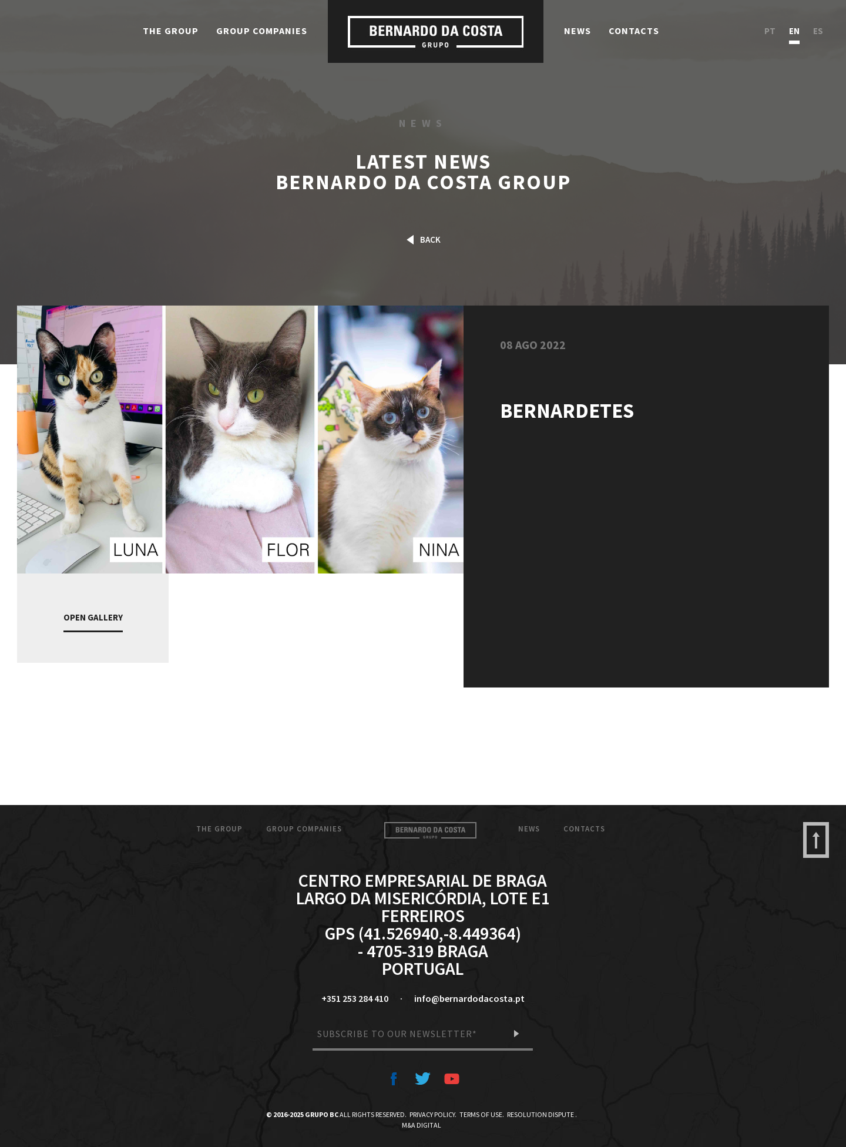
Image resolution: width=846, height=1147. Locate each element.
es (818, 31)
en (794, 31)
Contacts (634, 30)
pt (770, 31)
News (577, 30)
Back (423, 239)
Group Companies (261, 30)
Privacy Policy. (432, 1114)
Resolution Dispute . (542, 1114)
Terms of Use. (481, 1114)
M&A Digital (421, 1125)
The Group (171, 30)
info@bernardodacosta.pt (469, 998)
